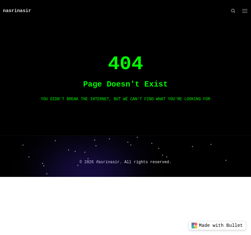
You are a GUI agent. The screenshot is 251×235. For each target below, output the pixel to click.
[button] (244, 11)
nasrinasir (17, 10)
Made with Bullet (217, 225)
